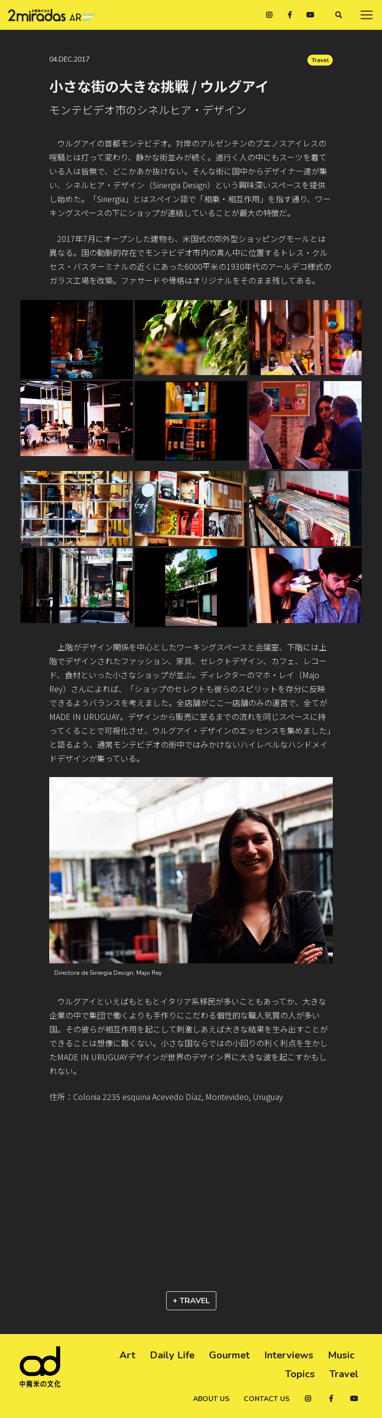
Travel (320, 60)
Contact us (266, 1399)
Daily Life (172, 1355)
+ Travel (191, 1300)
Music (341, 1355)
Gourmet (229, 1355)
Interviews (288, 1355)
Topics (300, 1374)
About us (211, 1399)
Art (127, 1355)
